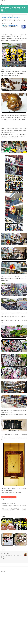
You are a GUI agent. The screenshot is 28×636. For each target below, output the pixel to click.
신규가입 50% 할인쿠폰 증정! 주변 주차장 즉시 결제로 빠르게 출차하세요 (10, 27)
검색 (23, 2)
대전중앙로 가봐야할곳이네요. (7, 540)
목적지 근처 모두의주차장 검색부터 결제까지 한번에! (10, 25)
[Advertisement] (14, 132)
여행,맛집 (4, 533)
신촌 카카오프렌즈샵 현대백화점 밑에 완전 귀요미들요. (10, 535)
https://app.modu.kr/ (6, 23)
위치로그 (16, 3)
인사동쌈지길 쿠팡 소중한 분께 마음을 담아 (11, 17)
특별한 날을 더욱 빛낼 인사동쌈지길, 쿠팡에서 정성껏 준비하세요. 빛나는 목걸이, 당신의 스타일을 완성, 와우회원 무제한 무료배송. (13, 19)
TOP (26, 600)
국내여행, (7, 533)
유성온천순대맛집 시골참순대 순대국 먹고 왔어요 (10, 539)
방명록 (22, 3)
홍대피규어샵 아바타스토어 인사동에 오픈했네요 (9, 537)
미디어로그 (11, 3)
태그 (5, 3)
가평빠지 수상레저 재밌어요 (6, 536)
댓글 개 (7, 11)
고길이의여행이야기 (5, 583)
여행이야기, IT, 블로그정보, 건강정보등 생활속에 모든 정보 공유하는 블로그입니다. (11, 585)
